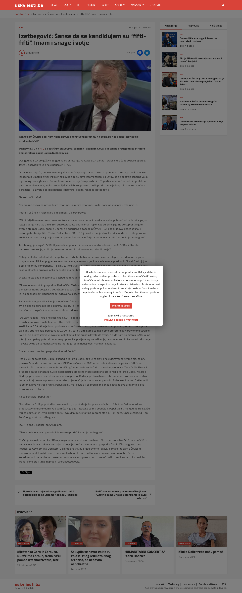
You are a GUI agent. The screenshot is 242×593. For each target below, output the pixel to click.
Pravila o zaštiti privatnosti (121, 319)
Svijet (105, 4)
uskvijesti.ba (29, 5)
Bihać (54, 4)
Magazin (136, 4)
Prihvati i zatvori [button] (121, 305)
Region (91, 4)
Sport (118, 4)
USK (66, 4)
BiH (78, 4)
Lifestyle (155, 4)
